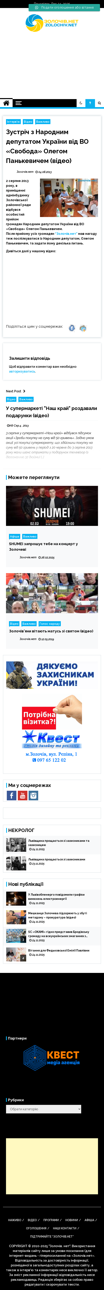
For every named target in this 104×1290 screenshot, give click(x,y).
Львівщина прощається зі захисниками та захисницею (58, 843)
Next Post (16, 391)
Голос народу (50, 623)
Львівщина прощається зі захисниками (56, 859)
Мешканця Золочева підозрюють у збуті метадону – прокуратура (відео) (57, 915)
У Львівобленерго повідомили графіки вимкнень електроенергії (56, 896)
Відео (28, 121)
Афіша (14, 536)
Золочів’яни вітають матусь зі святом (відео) (51, 631)
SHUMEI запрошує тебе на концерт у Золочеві (43, 547)
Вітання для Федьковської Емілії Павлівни (58, 950)
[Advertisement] (52, 63)
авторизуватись (22, 371)
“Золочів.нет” (66, 234)
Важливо (42, 121)
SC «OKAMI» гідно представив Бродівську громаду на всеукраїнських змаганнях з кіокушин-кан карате (58, 934)
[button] (81, 103)
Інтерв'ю (13, 121)
